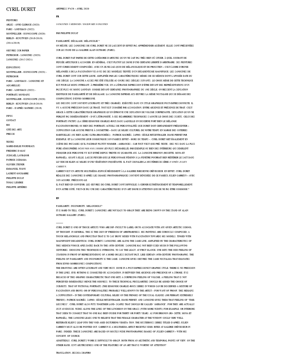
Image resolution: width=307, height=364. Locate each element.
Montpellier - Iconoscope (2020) (25, 33)
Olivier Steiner (15, 164)
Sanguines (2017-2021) (19, 59)
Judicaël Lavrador (17, 155)
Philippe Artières (16, 187)
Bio (8, 124)
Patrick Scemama (16, 159)
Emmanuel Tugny (16, 168)
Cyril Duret (21, 8)
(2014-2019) (13, 42)
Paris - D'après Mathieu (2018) (24, 108)
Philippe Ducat (15, 178)
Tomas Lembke (14, 182)
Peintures (12, 20)
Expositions (13, 67)
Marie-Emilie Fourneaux (20, 146)
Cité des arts (14, 129)
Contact (11, 120)
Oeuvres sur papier (17, 50)
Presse (10, 133)
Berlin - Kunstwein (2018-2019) (24, 38)
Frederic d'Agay (15, 150)
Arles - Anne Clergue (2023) (23, 24)
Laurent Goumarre (17, 173)
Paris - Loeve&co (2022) (20, 29)
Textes (10, 141)
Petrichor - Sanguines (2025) (23, 55)
